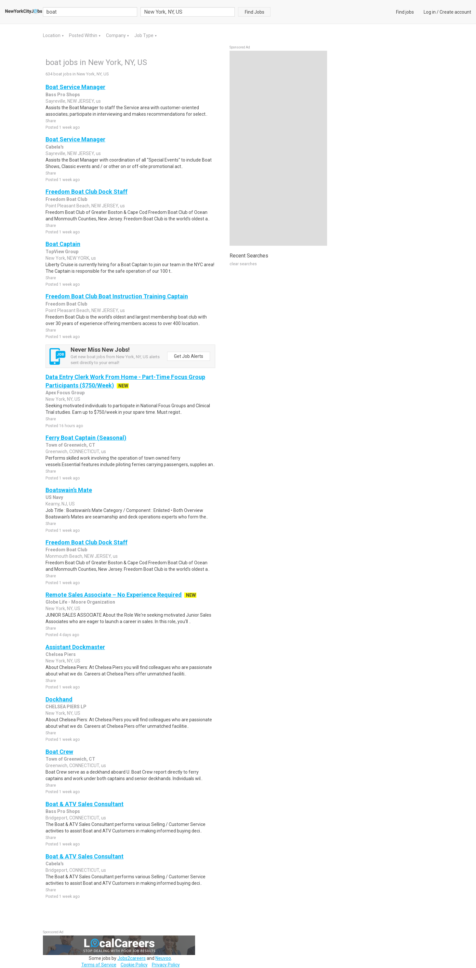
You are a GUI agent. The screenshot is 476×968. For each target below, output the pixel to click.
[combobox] (187, 12)
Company (116, 35)
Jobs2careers (131, 958)
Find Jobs (254, 12)
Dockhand (59, 699)
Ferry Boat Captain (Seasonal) (86, 437)
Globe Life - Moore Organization (80, 602)
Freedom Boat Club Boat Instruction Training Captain (117, 296)
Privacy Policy (166, 964)
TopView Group (62, 251)
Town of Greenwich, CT (70, 445)
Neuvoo (163, 958)
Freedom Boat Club (66, 199)
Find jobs (405, 12)
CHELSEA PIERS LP (66, 706)
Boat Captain (63, 244)
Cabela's (55, 147)
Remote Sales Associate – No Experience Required (114, 594)
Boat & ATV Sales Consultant (85, 804)
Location (52, 35)
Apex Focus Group (65, 392)
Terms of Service (98, 964)
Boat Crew (59, 751)
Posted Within (83, 35)
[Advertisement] (278, 148)
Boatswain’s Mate (69, 490)
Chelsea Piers (61, 654)
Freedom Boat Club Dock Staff (86, 191)
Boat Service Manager (75, 87)
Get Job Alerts (188, 356)
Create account (455, 12)
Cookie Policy (134, 964)
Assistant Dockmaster (75, 647)
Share (51, 121)
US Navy (54, 497)
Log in (430, 12)
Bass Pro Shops (63, 94)
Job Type (144, 35)
